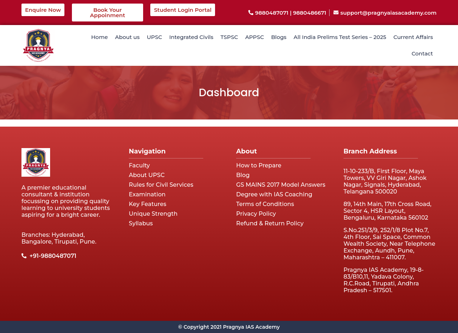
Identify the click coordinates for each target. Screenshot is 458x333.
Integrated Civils (191, 37)
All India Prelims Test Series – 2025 (340, 37)
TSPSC (229, 37)
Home (99, 37)
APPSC (254, 37)
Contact (422, 53)
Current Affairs (413, 37)
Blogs (279, 37)
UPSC (154, 37)
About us (127, 37)
